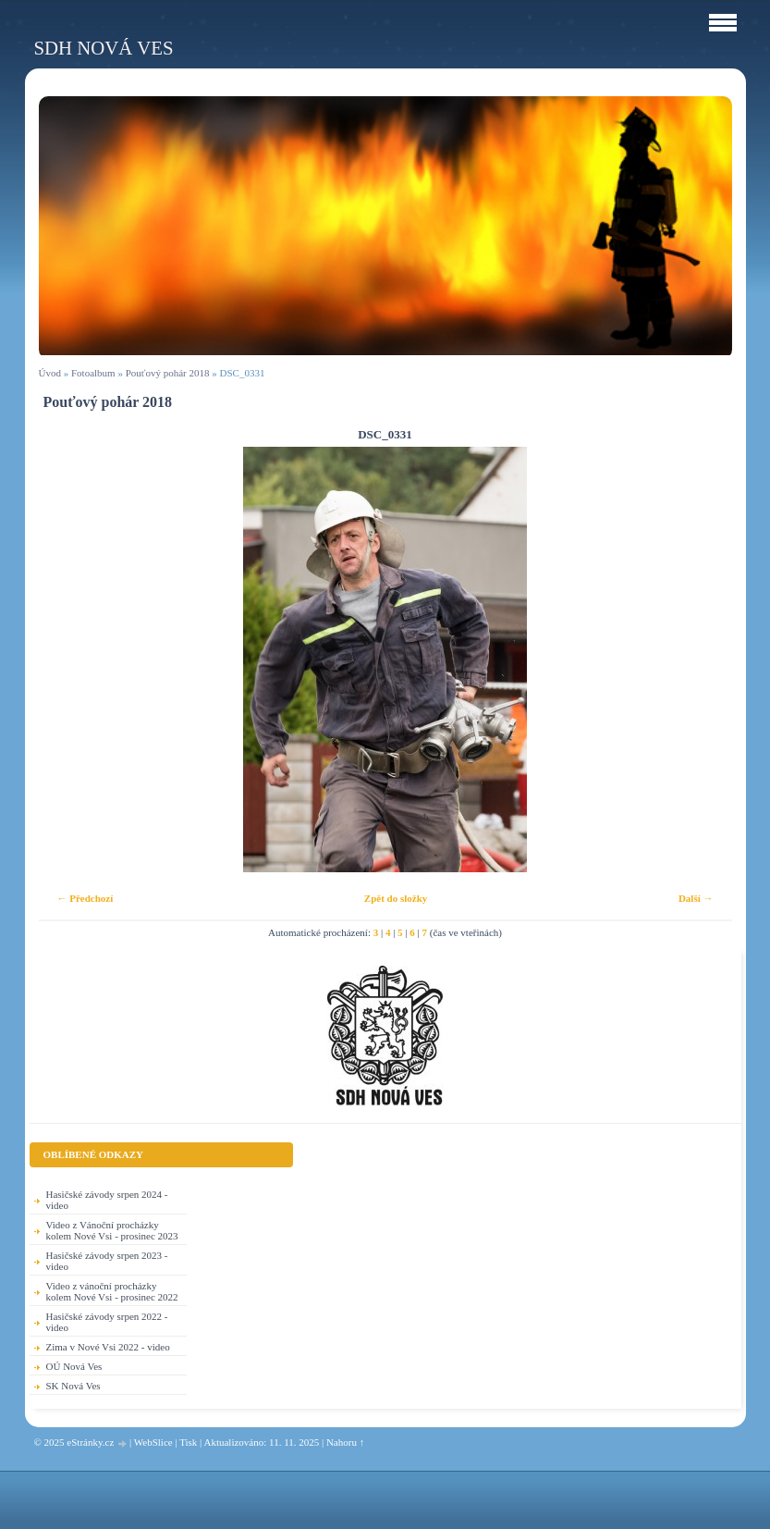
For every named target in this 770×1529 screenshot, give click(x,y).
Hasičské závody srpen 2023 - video (107, 1261)
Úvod (50, 372)
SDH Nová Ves (104, 47)
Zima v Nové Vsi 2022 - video (108, 1346)
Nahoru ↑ (345, 1442)
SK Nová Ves (73, 1385)
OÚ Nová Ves (74, 1366)
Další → (696, 898)
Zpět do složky (395, 898)
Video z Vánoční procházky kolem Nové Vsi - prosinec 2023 (112, 1230)
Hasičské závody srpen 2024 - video (107, 1200)
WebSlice (153, 1442)
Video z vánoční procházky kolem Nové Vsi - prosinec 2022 (112, 1291)
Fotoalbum (93, 372)
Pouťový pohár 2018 (168, 372)
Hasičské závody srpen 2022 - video (107, 1322)
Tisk (188, 1442)
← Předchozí (85, 898)
